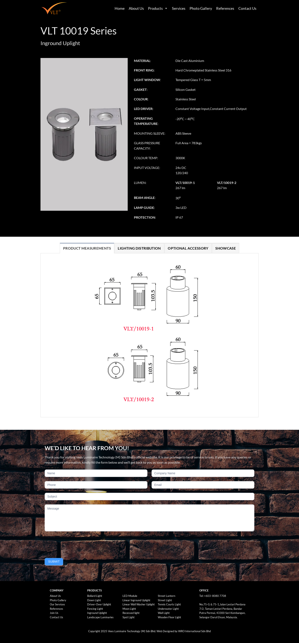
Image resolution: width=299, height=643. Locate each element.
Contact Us (247, 8)
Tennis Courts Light (169, 604)
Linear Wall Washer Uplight (139, 604)
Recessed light (131, 613)
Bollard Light (94, 595)
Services (178, 8)
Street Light (165, 600)
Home (120, 8)
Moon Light (129, 608)
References (225, 8)
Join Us (54, 613)
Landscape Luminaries (100, 617)
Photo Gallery (201, 8)
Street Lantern (166, 595)
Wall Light (164, 613)
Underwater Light (168, 608)
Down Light (94, 600)
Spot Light (129, 617)
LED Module (130, 595)
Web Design (164, 631)
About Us (136, 8)
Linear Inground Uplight (136, 600)
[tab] (87, 248)
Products (155, 8)
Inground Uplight (97, 613)
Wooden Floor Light (169, 617)
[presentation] (76, 544)
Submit (54, 561)
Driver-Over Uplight (99, 604)
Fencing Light (95, 608)
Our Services (57, 604)
